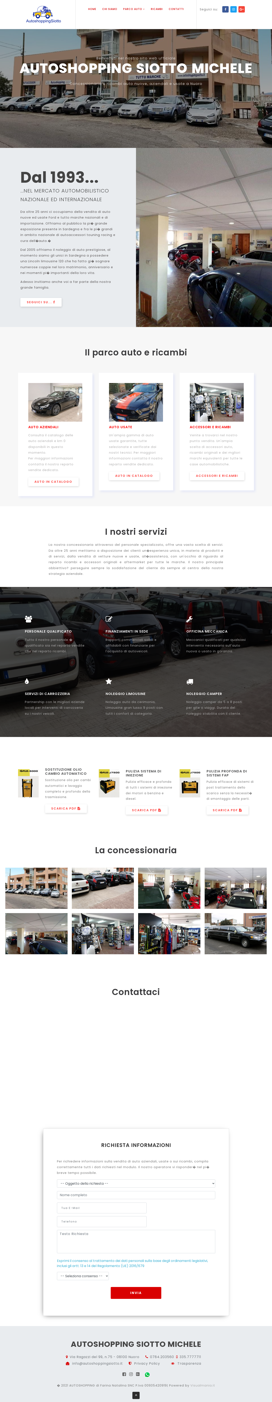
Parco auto (134, 9)
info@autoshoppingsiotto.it (97, 1352)
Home (92, 9)
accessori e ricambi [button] (217, 477)
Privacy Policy (147, 1352)
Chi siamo (109, 9)
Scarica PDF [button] (66, 811)
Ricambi (157, 9)
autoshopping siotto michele (136, 1333)
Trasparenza (189, 1352)
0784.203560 (162, 1346)
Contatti (176, 9)
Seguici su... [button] (41, 303)
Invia (136, 1281)
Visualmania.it (202, 1375)
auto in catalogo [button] (53, 483)
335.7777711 (190, 1346)
